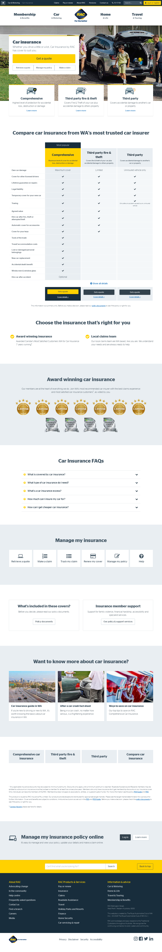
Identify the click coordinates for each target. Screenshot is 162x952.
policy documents (99, 311)
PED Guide (138, 797)
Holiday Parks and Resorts (71, 914)
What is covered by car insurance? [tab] (44, 479)
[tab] (24, 16)
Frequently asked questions (22, 905)
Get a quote (44, 58)
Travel (61, 910)
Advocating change (18, 892)
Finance (62, 919)
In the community (17, 896)
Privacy (62, 945)
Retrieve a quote (23, 68)
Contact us (104, 3)
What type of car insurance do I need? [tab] (46, 488)
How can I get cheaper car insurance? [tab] (46, 512)
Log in (125, 842)
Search (111, 872)
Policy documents (44, 627)
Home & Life (114, 896)
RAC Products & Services (71, 887)
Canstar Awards (16, 812)
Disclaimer (73, 945)
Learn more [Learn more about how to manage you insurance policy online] (141, 842)
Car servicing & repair (68, 928)
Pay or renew (68, 3)
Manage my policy (44, 68)
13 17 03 (116, 3)
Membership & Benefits (119, 905)
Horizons (92, 3)
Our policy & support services (118, 627)
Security (84, 945)
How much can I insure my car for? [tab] (44, 504)
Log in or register (152, 3)
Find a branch (15, 914)
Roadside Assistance (68, 905)
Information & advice (119, 887)
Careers (12, 919)
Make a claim (64, 68)
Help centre (14, 901)
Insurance (63, 896)
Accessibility (96, 945)
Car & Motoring (14, 3)
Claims (56, 3)
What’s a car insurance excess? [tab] (42, 496)
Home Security (65, 923)
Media (12, 923)
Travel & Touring (116, 901)
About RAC (81, 3)
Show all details (100, 288)
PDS (147, 797)
